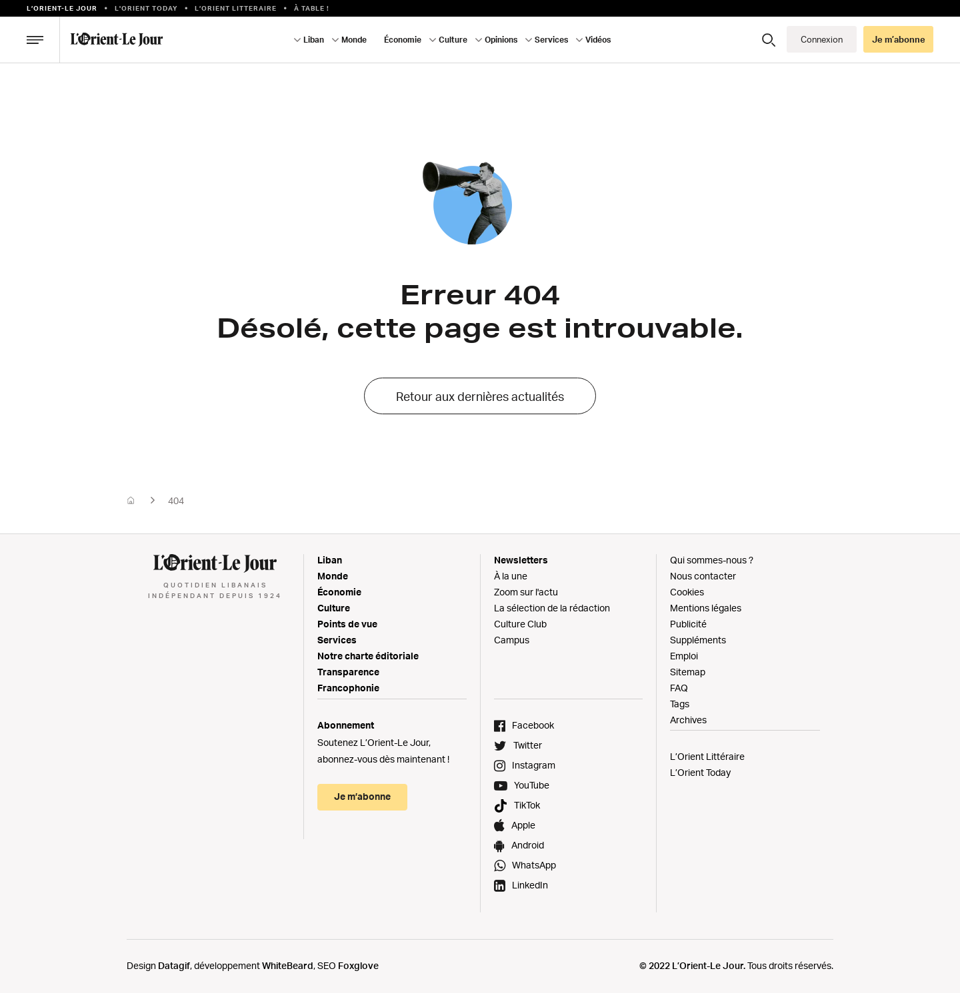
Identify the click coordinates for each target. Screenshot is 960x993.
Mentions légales (705, 607)
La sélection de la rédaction (552, 607)
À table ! (311, 8)
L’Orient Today (700, 772)
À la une (510, 575)
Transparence (348, 671)
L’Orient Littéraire (707, 756)
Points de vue (347, 623)
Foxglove (358, 965)
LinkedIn (530, 884)
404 (176, 500)
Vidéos (598, 40)
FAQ (679, 687)
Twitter (527, 745)
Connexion (822, 39)
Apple (523, 824)
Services (551, 40)
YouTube (531, 785)
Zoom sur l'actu (526, 591)
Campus (511, 639)
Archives (688, 719)
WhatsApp (534, 864)
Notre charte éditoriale (368, 655)
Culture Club (520, 623)
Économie (402, 40)
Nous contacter (703, 575)
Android (527, 844)
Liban (313, 40)
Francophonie (348, 687)
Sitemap (687, 671)
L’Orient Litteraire (236, 8)
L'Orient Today (146, 8)
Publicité (688, 623)
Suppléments (698, 639)
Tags (679, 703)
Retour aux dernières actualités (480, 396)
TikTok (527, 805)
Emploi (684, 655)
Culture (453, 40)
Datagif (174, 965)
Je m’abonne (898, 39)
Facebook (533, 725)
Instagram (533, 765)
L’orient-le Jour (62, 8)
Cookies (687, 591)
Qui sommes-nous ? (711, 559)
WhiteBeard (287, 965)
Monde (354, 40)
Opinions (501, 40)
